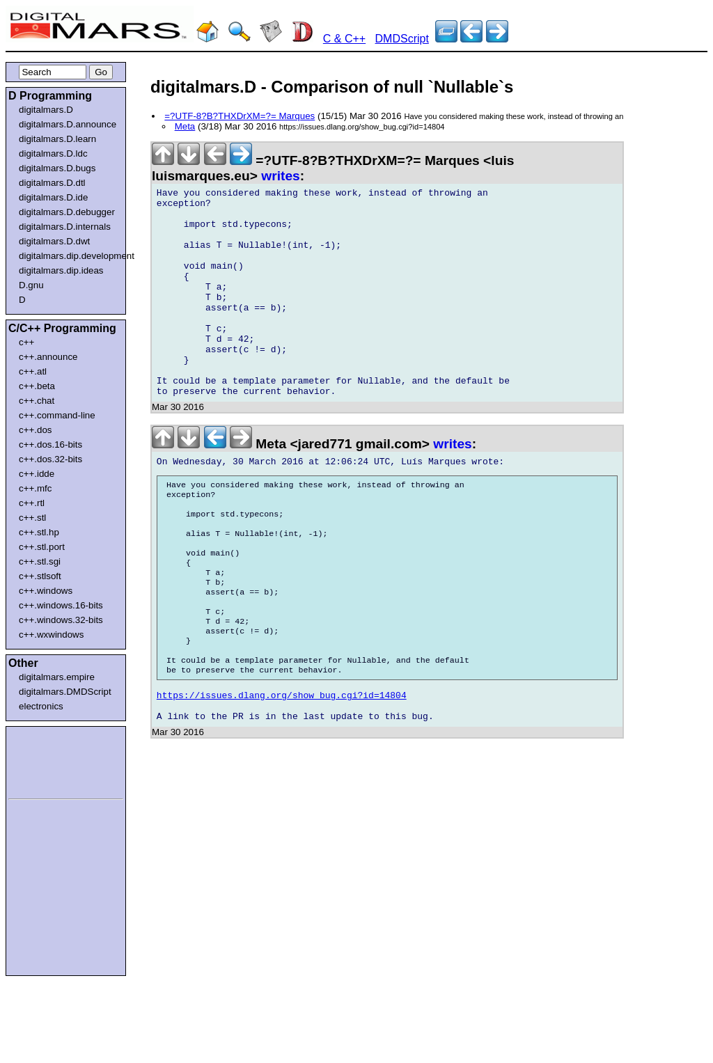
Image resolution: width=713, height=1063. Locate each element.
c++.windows (45, 590)
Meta (185, 126)
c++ (26, 342)
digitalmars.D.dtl (52, 183)
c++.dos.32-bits (50, 459)
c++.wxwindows (51, 634)
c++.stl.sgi (40, 561)
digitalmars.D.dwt (54, 241)
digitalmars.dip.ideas (61, 270)
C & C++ (344, 39)
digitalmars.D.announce (67, 124)
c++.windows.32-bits (61, 620)
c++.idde (36, 473)
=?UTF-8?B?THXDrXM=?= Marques (239, 116)
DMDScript (402, 39)
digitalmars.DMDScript (65, 691)
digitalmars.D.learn (57, 139)
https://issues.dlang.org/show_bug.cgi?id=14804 (282, 771)
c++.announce (48, 357)
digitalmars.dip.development (68, 256)
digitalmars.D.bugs (57, 168)
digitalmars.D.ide (53, 197)
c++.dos (35, 430)
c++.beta (37, 386)
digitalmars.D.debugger (67, 212)
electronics (41, 706)
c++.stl (32, 517)
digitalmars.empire (57, 677)
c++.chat (36, 400)
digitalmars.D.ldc (53, 153)
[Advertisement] (50, 760)
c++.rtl (32, 503)
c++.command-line (57, 415)
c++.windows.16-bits (61, 605)
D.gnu (31, 285)
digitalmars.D (46, 109)
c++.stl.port (42, 547)
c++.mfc (35, 488)
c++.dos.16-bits (50, 444)
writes (280, 175)
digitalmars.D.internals (65, 226)
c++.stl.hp (39, 532)
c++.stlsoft (40, 576)
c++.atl (33, 371)
